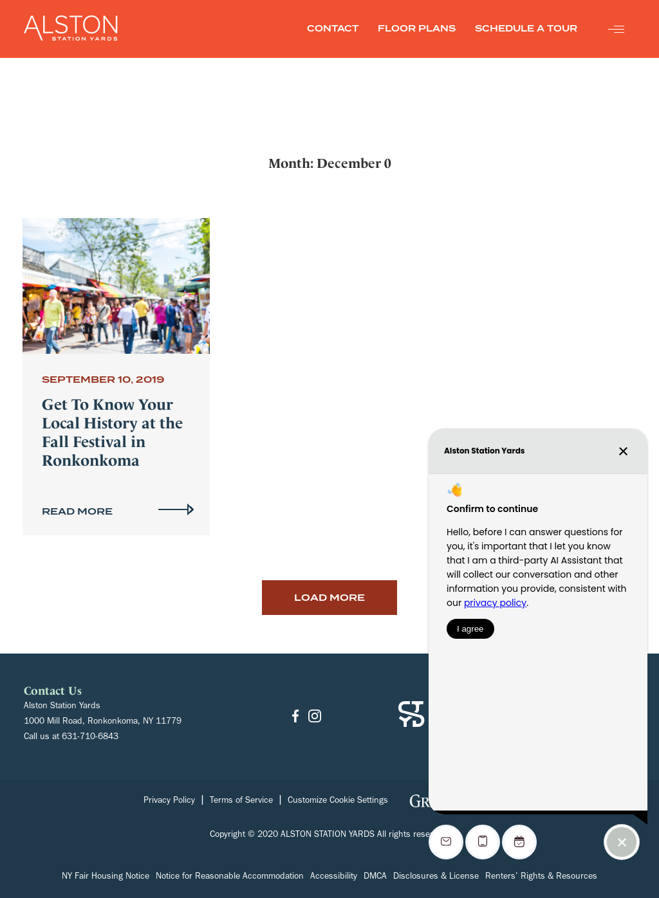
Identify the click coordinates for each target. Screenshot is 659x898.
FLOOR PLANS (417, 28)
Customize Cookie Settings (338, 801)
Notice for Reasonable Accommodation (230, 877)
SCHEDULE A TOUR (526, 28)
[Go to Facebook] (295, 717)
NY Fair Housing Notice (105, 877)
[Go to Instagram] (314, 717)
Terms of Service (241, 801)
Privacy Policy (169, 801)
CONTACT (332, 28)
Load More (329, 597)
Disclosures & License (436, 877)
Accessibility (333, 877)
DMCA (375, 877)
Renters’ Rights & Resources (541, 877)
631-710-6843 (90, 737)
